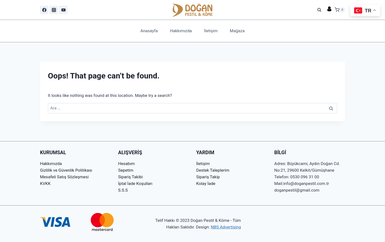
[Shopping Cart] (340, 10)
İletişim (211, 30)
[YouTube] (63, 10)
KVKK (45, 183)
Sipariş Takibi (130, 176)
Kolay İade (205, 183)
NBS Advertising (226, 227)
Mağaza (237, 30)
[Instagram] (54, 10)
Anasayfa (149, 30)
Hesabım (126, 163)
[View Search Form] (319, 10)
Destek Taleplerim (212, 170)
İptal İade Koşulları (135, 183)
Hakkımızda (181, 30)
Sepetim (125, 170)
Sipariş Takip (208, 176)
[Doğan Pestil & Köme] (193, 9)
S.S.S (123, 190)
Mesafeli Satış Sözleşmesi (64, 176)
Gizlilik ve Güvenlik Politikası (66, 170)
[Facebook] (44, 10)
